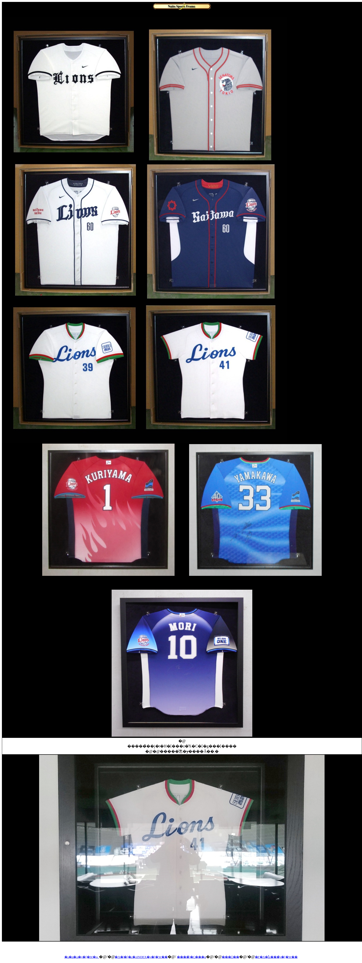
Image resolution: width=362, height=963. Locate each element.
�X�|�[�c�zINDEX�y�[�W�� (141, 957)
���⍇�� (230, 957)
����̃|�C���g (191, 957)
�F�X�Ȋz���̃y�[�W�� (276, 957)
